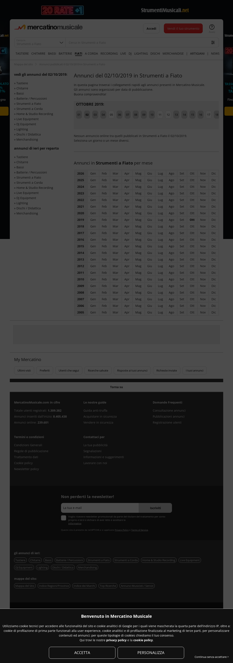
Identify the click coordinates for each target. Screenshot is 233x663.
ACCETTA (82, 652)
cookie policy (143, 640)
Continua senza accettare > (212, 657)
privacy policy (116, 640)
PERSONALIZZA (150, 652)
